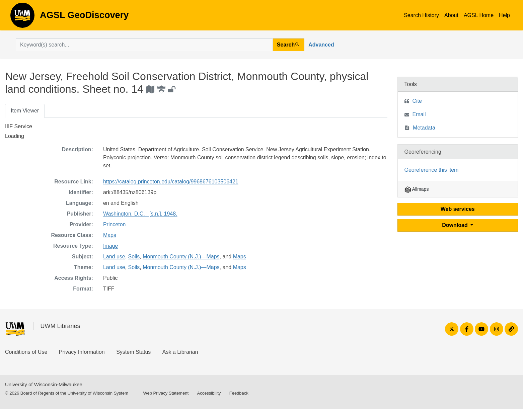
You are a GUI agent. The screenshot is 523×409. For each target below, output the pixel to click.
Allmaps (416, 189)
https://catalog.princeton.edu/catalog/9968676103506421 (170, 181)
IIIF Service (18, 126)
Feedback (238, 393)
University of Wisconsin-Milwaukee (43, 384)
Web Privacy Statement (166, 393)
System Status (133, 352)
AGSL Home (479, 15)
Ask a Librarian (180, 352)
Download (455, 225)
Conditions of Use (26, 352)
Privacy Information (82, 352)
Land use (114, 256)
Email (419, 114)
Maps (109, 235)
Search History (421, 15)
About (451, 15)
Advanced (321, 45)
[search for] (144, 44)
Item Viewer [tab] (25, 110)
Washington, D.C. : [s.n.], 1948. (140, 214)
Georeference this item (431, 170)
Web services (458, 209)
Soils (134, 256)
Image (110, 246)
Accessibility (209, 393)
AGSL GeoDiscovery (22, 17)
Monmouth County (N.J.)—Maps (181, 256)
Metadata (424, 128)
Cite (417, 101)
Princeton (114, 224)
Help (504, 15)
